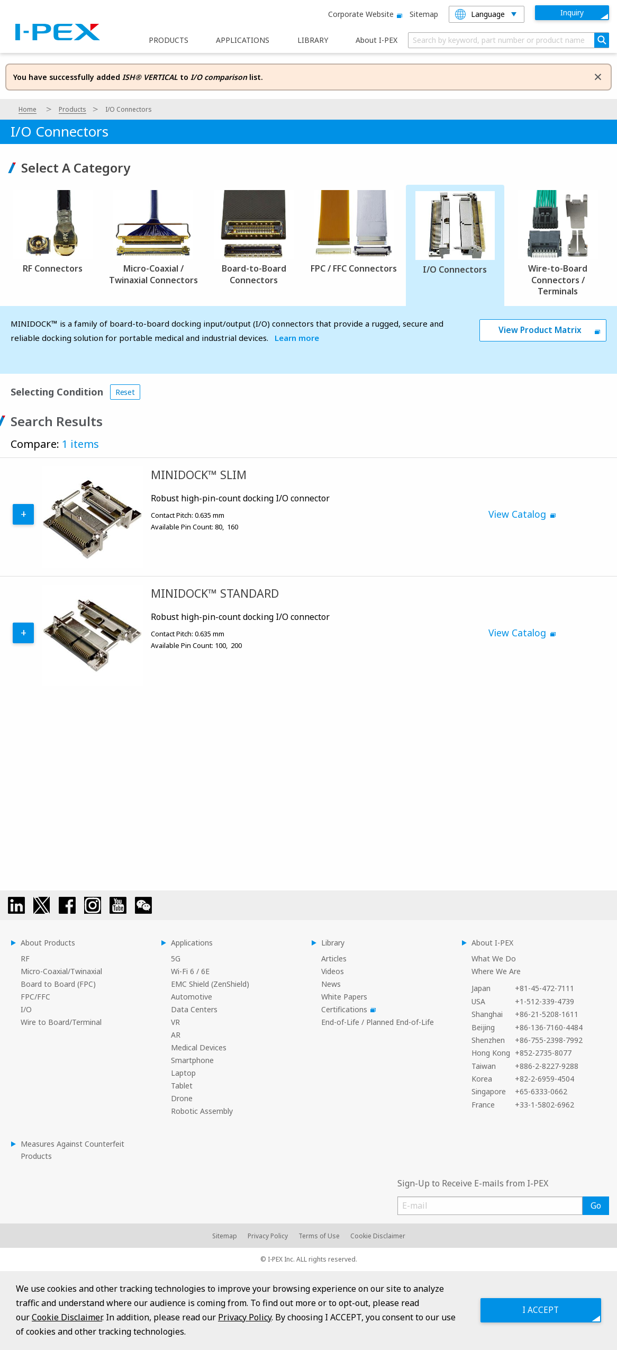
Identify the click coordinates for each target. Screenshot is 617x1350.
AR (175, 1035)
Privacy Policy (268, 1235)
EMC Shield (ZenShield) (210, 984)
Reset (125, 392)
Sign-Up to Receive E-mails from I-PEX (472, 1183)
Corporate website (363, 14)
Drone (182, 1098)
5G (175, 958)
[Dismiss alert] (598, 76)
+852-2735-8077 (543, 1053)
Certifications (347, 1009)
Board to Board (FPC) (58, 984)
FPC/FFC (35, 997)
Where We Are (496, 971)
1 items (80, 444)
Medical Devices (198, 1047)
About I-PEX (376, 40)
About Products (48, 943)
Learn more (297, 337)
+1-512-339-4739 (544, 1001)
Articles (334, 958)
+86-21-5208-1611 (546, 1014)
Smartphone (192, 1060)
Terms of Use (319, 1235)
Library (332, 943)
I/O (26, 1009)
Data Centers (194, 1009)
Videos (332, 971)
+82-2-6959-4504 (544, 1079)
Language (480, 14)
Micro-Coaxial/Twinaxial (61, 971)
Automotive (191, 997)
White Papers (344, 997)
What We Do (493, 958)
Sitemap (424, 14)
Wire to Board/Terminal (61, 1022)
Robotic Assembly (202, 1111)
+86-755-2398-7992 (549, 1040)
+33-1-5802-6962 (544, 1105)
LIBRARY (312, 40)
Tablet (182, 1086)
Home (28, 109)
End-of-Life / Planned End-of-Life (377, 1022)
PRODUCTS (168, 40)
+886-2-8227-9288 (546, 1066)
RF (25, 958)
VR (175, 1022)
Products (72, 109)
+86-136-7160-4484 (549, 1027)
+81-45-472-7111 (544, 988)
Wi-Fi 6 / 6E (190, 971)
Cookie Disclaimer (377, 1235)
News (331, 984)
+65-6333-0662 (541, 1091)
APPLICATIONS (242, 40)
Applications (192, 943)
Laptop (183, 1073)
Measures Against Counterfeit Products (72, 1149)
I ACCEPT (537, 1310)
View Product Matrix (540, 330)
